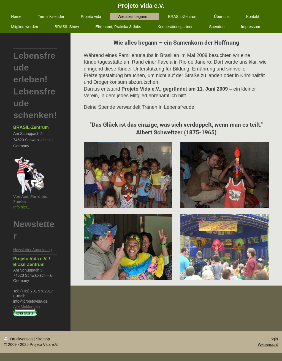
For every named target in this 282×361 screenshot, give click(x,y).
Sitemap (43, 339)
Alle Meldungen (26, 306)
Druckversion (19, 339)
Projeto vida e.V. (141, 5)
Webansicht (268, 344)
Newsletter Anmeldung (32, 250)
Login (273, 339)
